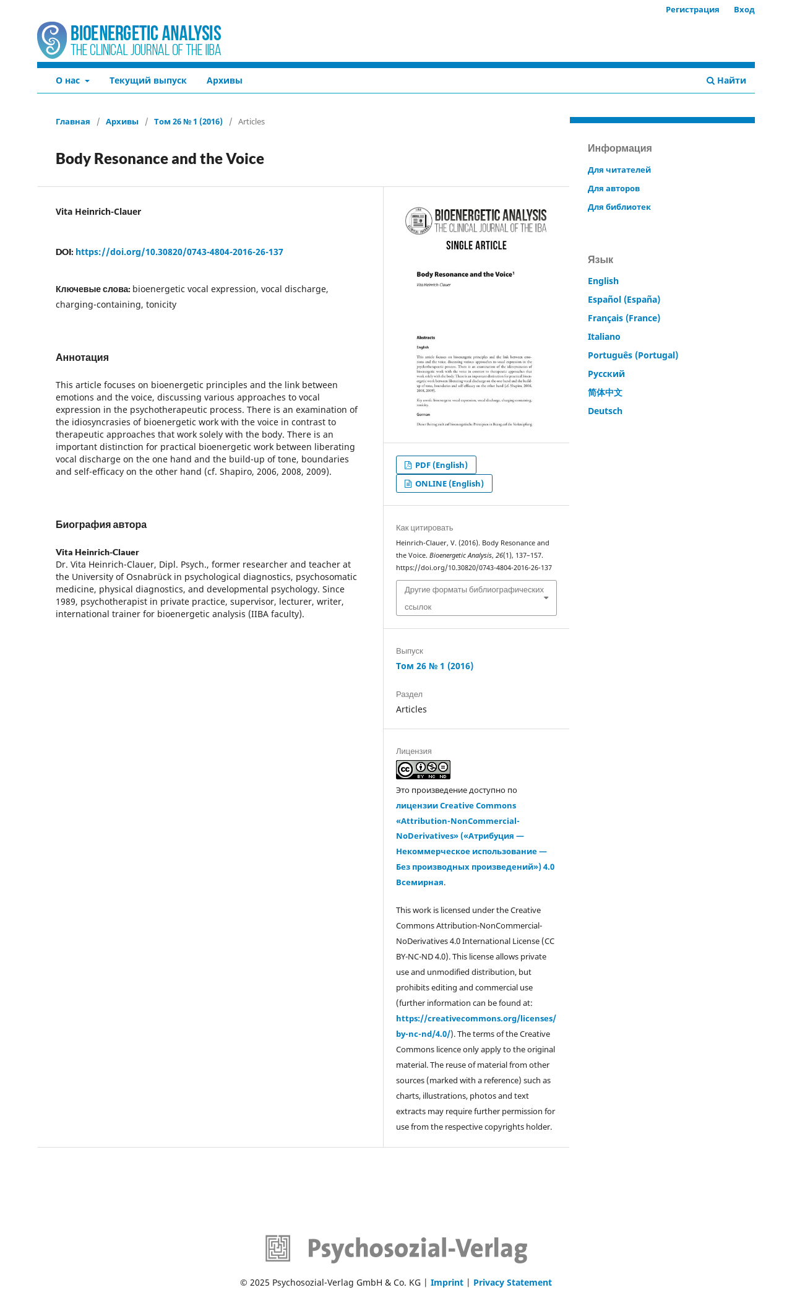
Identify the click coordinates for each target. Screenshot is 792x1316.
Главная (73, 121)
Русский (606, 373)
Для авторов (614, 188)
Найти (726, 80)
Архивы (225, 80)
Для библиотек (619, 206)
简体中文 (605, 392)
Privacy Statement (512, 1282)
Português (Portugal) (633, 355)
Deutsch (605, 411)
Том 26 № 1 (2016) (188, 121)
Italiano (604, 336)
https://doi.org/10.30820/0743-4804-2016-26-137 (179, 252)
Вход (744, 9)
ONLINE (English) (448, 483)
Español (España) (624, 299)
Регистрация (693, 9)
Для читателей (619, 169)
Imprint (447, 1282)
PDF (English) (440, 464)
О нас (69, 80)
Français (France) (624, 318)
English (603, 281)
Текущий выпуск (148, 80)
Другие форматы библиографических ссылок (474, 598)
